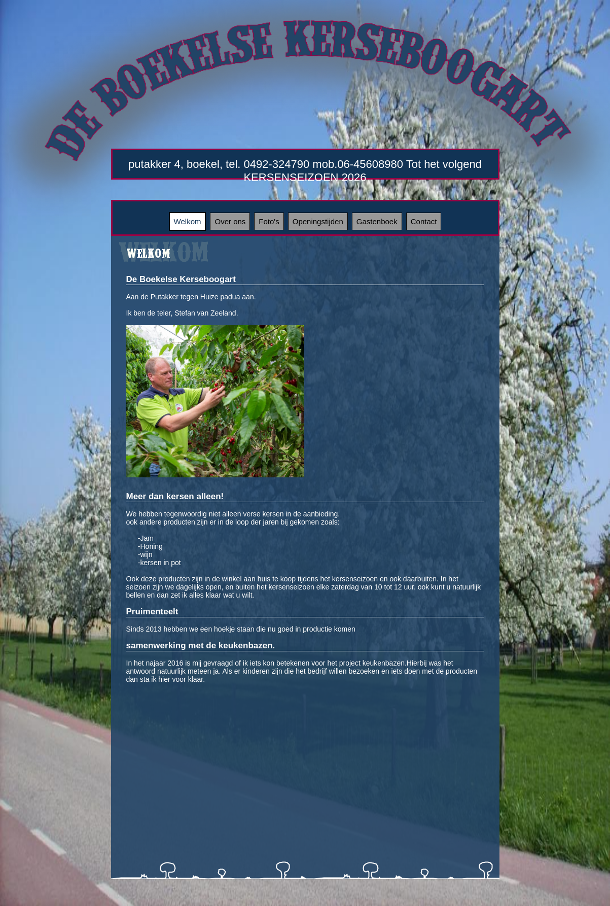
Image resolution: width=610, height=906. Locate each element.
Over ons (229, 221)
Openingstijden (318, 221)
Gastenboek (377, 221)
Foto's (269, 221)
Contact (424, 221)
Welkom (187, 221)
